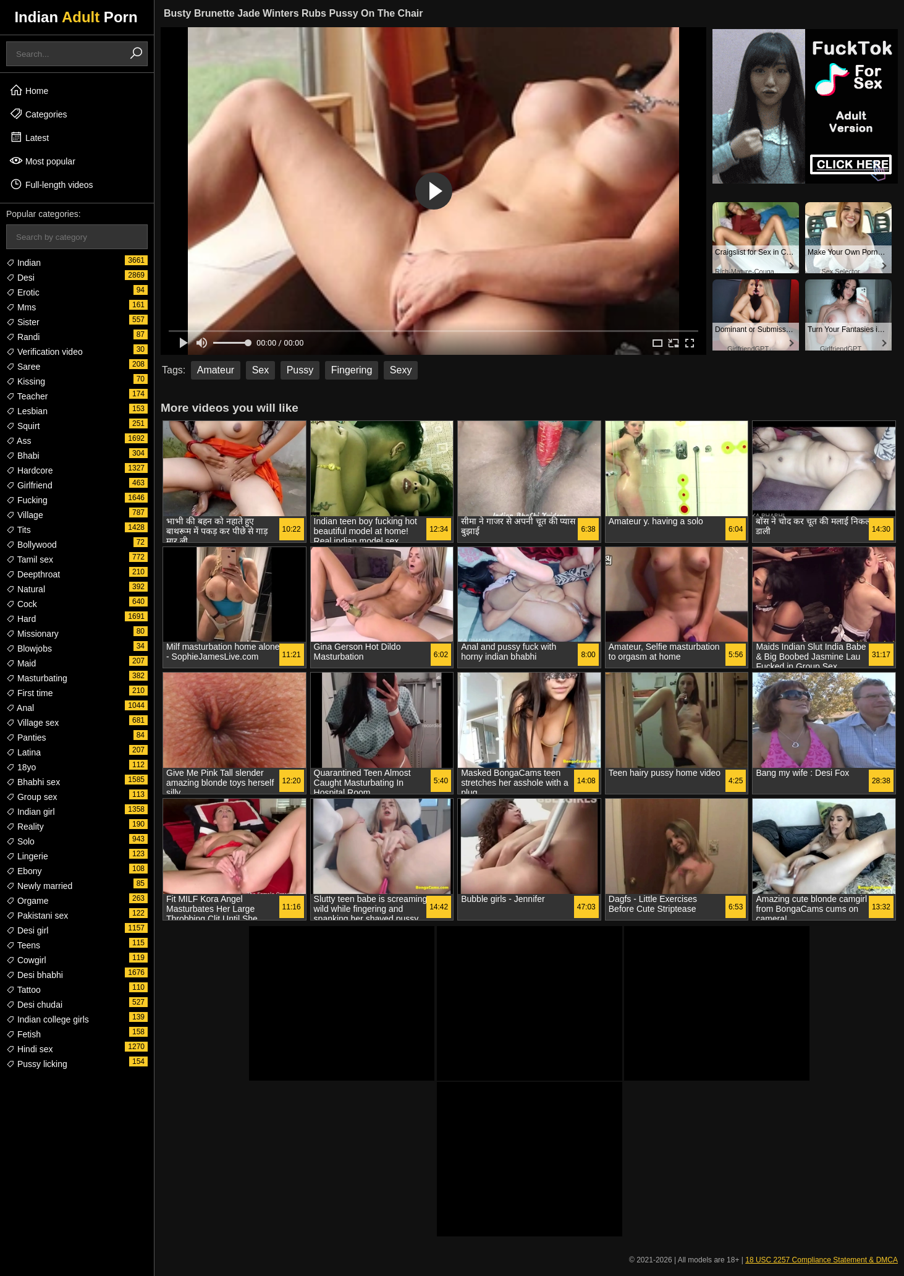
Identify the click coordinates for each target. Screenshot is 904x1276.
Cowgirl (26, 960)
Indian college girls (47, 1019)
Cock (21, 604)
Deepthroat (33, 574)
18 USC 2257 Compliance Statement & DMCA (821, 1260)
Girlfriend (29, 485)
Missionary (32, 634)
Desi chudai (34, 1005)
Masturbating (36, 678)
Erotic (23, 292)
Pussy (300, 370)
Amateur (215, 370)
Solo (20, 841)
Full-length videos (51, 184)
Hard (21, 619)
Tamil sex (29, 559)
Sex (260, 370)
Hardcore (29, 470)
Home (28, 90)
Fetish (23, 1034)
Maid (21, 663)
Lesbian (27, 411)
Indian (23, 263)
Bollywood (31, 545)
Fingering (352, 370)
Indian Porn (75, 17)
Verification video (44, 352)
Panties (26, 737)
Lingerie (27, 856)
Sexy (401, 370)
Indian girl (30, 812)
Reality (25, 827)
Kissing (25, 381)
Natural (25, 589)
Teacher (27, 396)
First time (29, 693)
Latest (29, 137)
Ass (18, 441)
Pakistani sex (37, 916)
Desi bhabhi (34, 975)
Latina (23, 752)
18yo (21, 767)
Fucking (27, 500)
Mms (21, 307)
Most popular (42, 161)
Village (24, 515)
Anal (20, 708)
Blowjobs (29, 648)
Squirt (23, 426)
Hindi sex (29, 1049)
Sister (23, 322)
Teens (23, 945)
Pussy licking (36, 1064)
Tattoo (23, 990)
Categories (38, 114)
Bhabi (23, 456)
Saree (23, 367)
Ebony (24, 871)
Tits (18, 530)
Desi (20, 278)
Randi (23, 337)
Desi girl (27, 930)
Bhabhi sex (33, 782)
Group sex (31, 797)
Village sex (32, 723)
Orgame (27, 901)
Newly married (39, 886)
